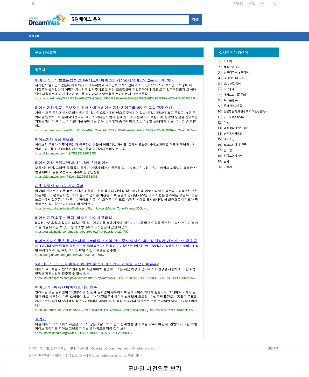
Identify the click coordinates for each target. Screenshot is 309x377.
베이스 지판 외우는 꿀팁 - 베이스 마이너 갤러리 (73, 218)
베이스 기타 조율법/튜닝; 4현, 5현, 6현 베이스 (72, 163)
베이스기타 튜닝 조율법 (54, 139)
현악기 (40, 319)
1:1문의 (274, 3)
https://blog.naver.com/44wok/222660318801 (66, 176)
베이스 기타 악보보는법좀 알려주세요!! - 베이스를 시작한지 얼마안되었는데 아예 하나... (106, 80)
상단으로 (272, 348)
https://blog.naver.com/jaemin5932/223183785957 (70, 255)
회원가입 (238, 3)
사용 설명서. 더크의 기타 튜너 (59, 186)
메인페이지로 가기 (33, 3)
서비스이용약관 (79, 348)
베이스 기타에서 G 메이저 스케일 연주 (66, 287)
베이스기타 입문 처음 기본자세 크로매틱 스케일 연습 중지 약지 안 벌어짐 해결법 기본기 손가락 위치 (116, 241)
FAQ (262, 3)
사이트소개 (35, 348)
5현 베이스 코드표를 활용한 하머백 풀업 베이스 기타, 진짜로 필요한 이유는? (97, 264)
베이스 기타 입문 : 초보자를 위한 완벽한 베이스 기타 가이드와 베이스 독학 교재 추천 (103, 107)
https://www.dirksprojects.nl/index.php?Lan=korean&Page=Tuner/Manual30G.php (91, 208)
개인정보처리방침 (55, 348)
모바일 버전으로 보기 (154, 368)
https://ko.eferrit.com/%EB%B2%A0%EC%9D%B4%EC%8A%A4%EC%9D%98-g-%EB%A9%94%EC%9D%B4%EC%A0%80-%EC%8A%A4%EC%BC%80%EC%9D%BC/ (154, 310)
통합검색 (34, 36)
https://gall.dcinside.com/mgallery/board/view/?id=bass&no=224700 (82, 231)
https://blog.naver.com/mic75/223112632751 (66, 153)
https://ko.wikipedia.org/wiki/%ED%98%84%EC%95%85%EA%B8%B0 (84, 333)
